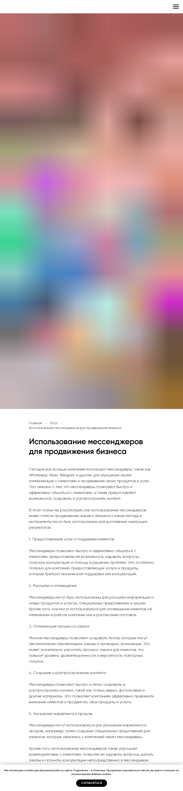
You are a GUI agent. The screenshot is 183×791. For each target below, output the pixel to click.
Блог (54, 423)
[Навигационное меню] (176, 7)
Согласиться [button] (91, 783)
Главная (35, 423)
